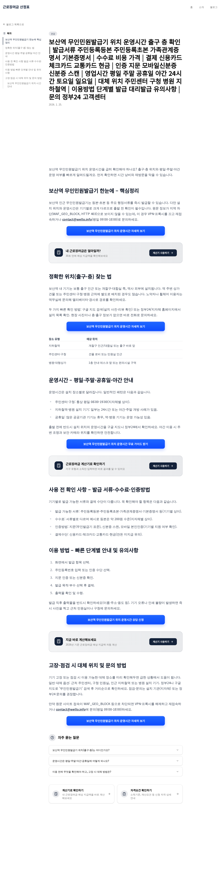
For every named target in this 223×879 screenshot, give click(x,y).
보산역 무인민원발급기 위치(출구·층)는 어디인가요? (115, 750)
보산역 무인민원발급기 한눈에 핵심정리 (23, 41)
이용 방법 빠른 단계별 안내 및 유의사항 (23, 71)
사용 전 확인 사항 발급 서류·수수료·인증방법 (23, 62)
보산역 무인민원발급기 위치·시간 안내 (24, 84)
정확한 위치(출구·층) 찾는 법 (19, 47)
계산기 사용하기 (163, 253)
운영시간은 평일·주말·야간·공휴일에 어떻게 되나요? (115, 761)
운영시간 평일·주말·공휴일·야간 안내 (22, 54)
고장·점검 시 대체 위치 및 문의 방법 (23, 78)
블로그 (213, 7)
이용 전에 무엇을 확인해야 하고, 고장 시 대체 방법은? (115, 771)
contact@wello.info (77, 219)
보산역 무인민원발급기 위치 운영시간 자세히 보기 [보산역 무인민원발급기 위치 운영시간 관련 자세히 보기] (116, 231)
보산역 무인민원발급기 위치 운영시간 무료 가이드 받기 (116, 444)
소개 (201, 7)
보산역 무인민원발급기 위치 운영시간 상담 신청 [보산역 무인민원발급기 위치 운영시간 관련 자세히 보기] (115, 619)
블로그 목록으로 (13, 24)
